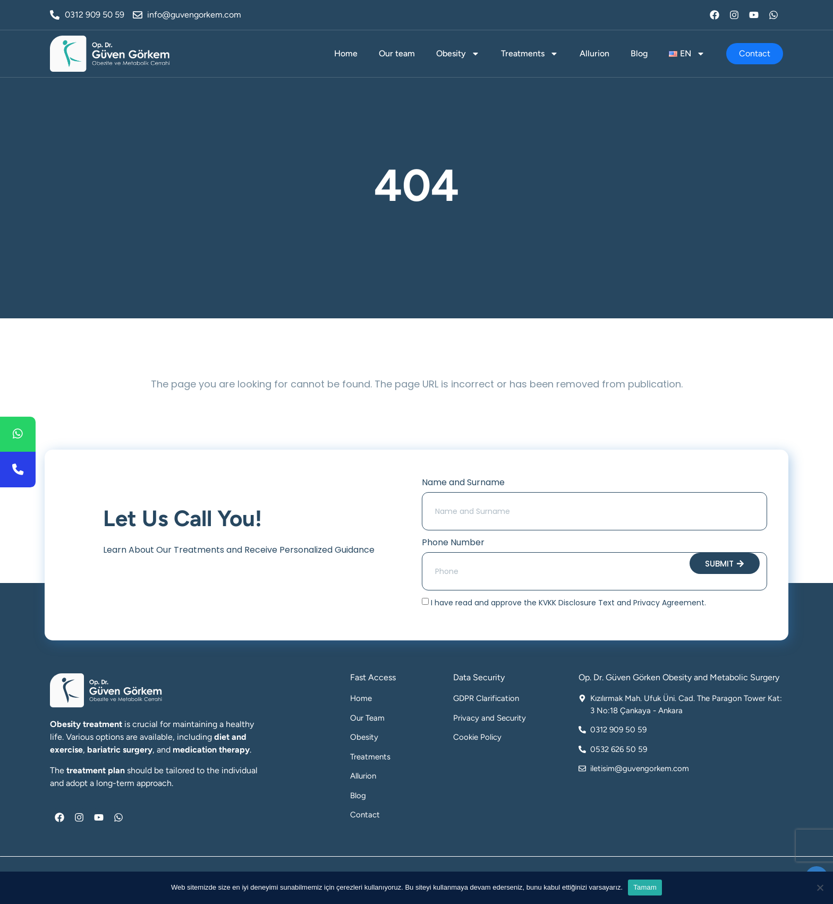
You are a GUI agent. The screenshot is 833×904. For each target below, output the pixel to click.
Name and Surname (463, 482)
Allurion (594, 53)
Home (346, 53)
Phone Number (453, 542)
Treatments (529, 53)
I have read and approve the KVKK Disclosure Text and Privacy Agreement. (568, 602)
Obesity (458, 53)
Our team (397, 53)
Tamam (645, 887)
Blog (639, 53)
